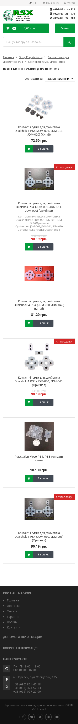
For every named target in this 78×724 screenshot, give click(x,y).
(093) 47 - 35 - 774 (64, 13)
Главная (8, 57)
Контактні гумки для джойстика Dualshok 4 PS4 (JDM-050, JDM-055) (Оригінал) (39, 536)
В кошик (43, 148)
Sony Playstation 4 (30, 57)
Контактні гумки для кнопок (46, 62)
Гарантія (13, 616)
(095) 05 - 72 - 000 (64, 18)
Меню (65, 28)
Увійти (71, 3)
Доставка (13, 605)
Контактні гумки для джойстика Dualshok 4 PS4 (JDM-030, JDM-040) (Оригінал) (39, 381)
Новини (12, 622)
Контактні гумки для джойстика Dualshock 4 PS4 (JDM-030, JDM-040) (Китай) (39, 305)
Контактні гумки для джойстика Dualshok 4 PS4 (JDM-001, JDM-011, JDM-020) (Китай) (39, 130)
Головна (13, 600)
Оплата (12, 611)
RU (36, 3)
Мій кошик (52, 3)
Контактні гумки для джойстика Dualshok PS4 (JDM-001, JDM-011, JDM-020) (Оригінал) (39, 207)
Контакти (13, 627)
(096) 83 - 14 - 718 (64, 9)
